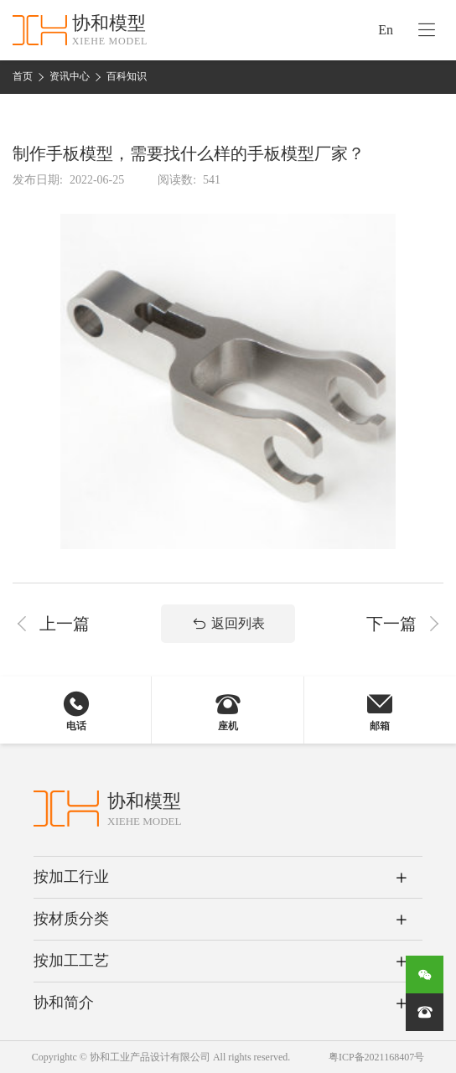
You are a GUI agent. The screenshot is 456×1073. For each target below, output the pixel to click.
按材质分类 (71, 918)
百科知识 (126, 76)
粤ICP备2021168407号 (376, 1057)
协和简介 (64, 1002)
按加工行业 (71, 876)
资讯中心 (69, 76)
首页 (23, 76)
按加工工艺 (71, 960)
